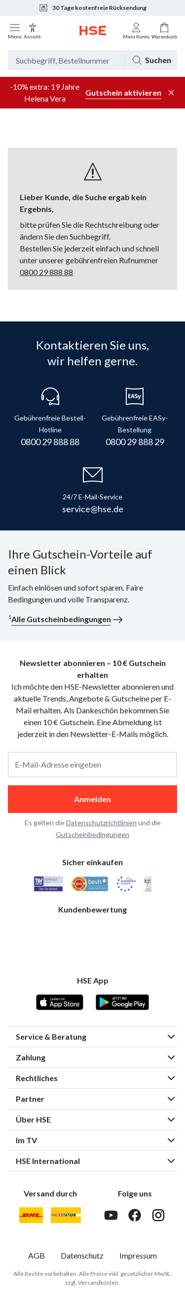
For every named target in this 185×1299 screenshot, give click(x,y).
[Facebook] (135, 1215)
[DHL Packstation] (66, 1215)
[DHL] (31, 1215)
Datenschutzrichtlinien (101, 822)
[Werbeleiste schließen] (171, 93)
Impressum (138, 1255)
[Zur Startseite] (93, 30)
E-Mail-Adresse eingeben (58, 765)
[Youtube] (111, 1215)
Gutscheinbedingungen (92, 834)
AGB (36, 1255)
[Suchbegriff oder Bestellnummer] (66, 60)
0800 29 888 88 (46, 272)
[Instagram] (158, 1215)
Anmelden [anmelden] (92, 799)
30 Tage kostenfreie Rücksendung (92, 8)
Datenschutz (82, 1255)
